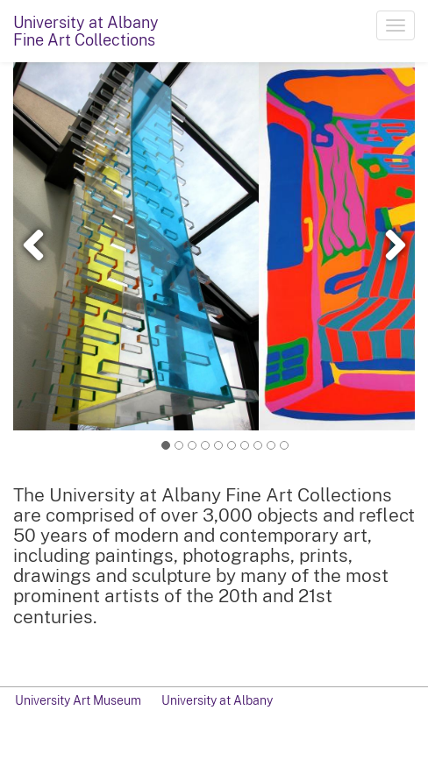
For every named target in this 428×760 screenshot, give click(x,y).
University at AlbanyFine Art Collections (86, 31)
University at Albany (217, 700)
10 (284, 444)
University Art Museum (78, 700)
